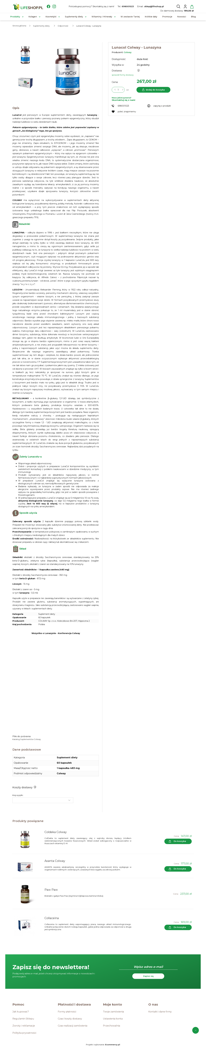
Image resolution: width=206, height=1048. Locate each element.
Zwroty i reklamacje (23, 1025)
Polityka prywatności (24, 1033)
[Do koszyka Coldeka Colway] (178, 841)
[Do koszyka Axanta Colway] (178, 869)
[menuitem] (15, 16)
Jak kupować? (20, 1011)
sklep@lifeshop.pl (154, 6)
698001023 (128, 6)
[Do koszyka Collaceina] (178, 927)
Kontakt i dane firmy (160, 1011)
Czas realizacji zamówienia (72, 1025)
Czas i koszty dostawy (70, 1018)
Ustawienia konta (113, 1018)
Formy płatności (67, 1011)
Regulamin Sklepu (23, 1018)
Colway (127, 52)
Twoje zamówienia (113, 1011)
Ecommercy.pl (112, 1044)
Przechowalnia (111, 1025)
